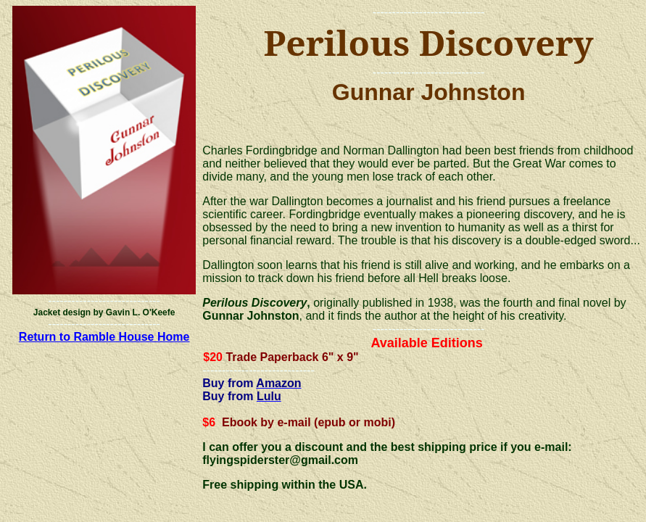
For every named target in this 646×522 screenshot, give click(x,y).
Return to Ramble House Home (104, 337)
